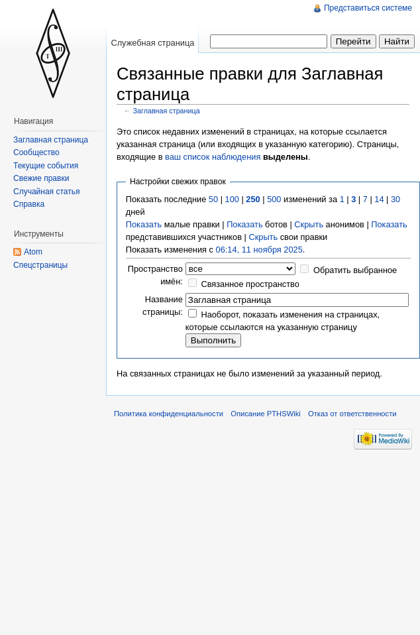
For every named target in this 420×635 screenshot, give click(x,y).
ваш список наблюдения (212, 157)
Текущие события (45, 165)
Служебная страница (152, 43)
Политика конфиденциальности (168, 414)
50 (213, 199)
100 (232, 199)
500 (274, 199)
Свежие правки (41, 178)
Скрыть (308, 224)
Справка (28, 204)
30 (395, 199)
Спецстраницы (40, 265)
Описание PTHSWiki (266, 414)
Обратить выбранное (355, 270)
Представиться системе (368, 8)
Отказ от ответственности (352, 414)
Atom (33, 252)
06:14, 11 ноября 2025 (259, 250)
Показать (144, 224)
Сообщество (36, 152)
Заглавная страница (166, 111)
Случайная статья (46, 191)
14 (379, 199)
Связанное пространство (250, 284)
